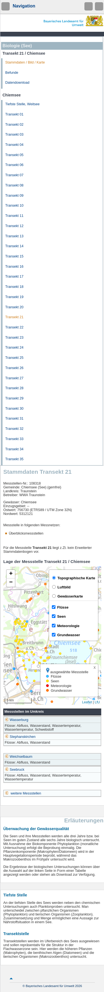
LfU (97, 702)
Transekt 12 (14, 226)
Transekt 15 (14, 256)
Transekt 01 (14, 114)
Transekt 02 (14, 125)
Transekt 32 (14, 429)
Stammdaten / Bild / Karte (25, 62)
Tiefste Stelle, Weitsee (22, 104)
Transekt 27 (14, 378)
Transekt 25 (14, 358)
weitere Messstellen (26, 793)
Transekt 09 (14, 196)
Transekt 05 (14, 155)
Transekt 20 (14, 307)
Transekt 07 (14, 175)
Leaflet (87, 702)
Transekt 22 (14, 327)
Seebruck (14, 770)
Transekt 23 (14, 338)
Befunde (11, 73)
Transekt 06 (14, 165)
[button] (11, 574)
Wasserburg (16, 720)
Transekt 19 (14, 297)
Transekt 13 (14, 236)
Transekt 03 (14, 134)
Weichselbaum (18, 757)
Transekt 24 (14, 347)
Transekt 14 (14, 246)
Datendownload (17, 83)
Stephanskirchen (20, 737)
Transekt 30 (14, 409)
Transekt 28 (14, 388)
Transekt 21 (14, 317)
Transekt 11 (14, 216)
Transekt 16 (14, 267)
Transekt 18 (14, 287)
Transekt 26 (14, 368)
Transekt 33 (14, 439)
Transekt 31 (14, 418)
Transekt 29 (14, 398)
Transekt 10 (14, 205)
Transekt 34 (14, 449)
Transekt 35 (14, 459)
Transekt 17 (14, 276)
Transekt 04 (14, 145)
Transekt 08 (14, 185)
